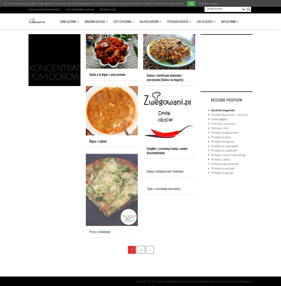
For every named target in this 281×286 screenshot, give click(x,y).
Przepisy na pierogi (222, 172)
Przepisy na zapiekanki (224, 150)
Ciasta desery (206, 21)
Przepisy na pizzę (221, 137)
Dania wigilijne (219, 119)
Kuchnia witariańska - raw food (229, 114)
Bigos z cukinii (98, 141)
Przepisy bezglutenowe (225, 132)
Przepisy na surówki (222, 168)
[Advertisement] (227, 62)
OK (191, 3)
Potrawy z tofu (220, 128)
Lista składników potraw (80, 9)
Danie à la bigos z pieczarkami (107, 74)
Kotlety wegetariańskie (225, 163)
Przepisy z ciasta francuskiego (228, 155)
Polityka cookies (208, 3)
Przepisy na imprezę (222, 141)
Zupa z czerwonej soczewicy (163, 190)
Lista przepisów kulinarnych (44, 9)
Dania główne (69, 21)
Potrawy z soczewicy (223, 123)
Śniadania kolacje (96, 21)
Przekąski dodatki (179, 21)
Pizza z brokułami (99, 233)
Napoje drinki (230, 21)
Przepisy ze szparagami (224, 146)
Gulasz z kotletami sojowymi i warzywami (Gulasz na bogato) (165, 77)
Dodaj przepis (108, 9)
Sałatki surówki (150, 21)
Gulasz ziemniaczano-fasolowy (165, 172)
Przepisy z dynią (220, 159)
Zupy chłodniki (123, 21)
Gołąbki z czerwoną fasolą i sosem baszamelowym (167, 150)
